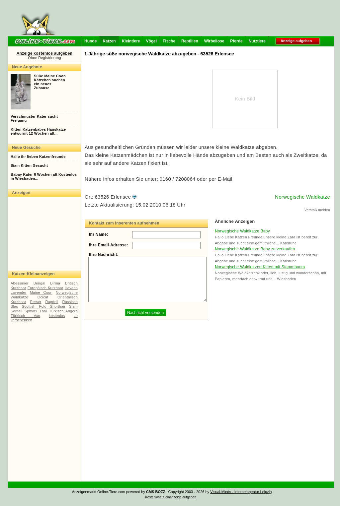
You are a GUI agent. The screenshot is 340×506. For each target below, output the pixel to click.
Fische (169, 41)
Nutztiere (257, 41)
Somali (16, 311)
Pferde (236, 41)
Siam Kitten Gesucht (29, 165)
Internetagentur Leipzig (253, 492)
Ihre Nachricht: (104, 254)
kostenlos (57, 316)
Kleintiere (131, 41)
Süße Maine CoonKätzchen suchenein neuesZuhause (50, 82)
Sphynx (31, 311)
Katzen (109, 41)
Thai (43, 311)
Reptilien (189, 41)
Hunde (90, 41)
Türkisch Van (25, 316)
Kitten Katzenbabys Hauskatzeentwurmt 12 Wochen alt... (38, 131)
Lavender (19, 292)
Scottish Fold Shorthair (43, 306)
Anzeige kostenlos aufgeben (44, 53)
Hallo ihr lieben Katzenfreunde (38, 156)
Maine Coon (41, 292)
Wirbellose (214, 41)
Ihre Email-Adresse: (108, 245)
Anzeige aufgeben (296, 41)
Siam (73, 306)
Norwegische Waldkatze (302, 197)
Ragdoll (51, 302)
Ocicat (43, 297)
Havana (71, 288)
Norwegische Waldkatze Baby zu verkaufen (255, 249)
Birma (55, 283)
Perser (36, 302)
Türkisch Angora (63, 311)
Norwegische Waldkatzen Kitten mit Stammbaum (260, 267)
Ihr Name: (98, 234)
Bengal (39, 283)
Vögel (151, 41)
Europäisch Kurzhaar (45, 288)
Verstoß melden (317, 210)
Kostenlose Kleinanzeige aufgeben (170, 497)
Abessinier (20, 283)
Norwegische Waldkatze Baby (242, 231)
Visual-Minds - (222, 492)
